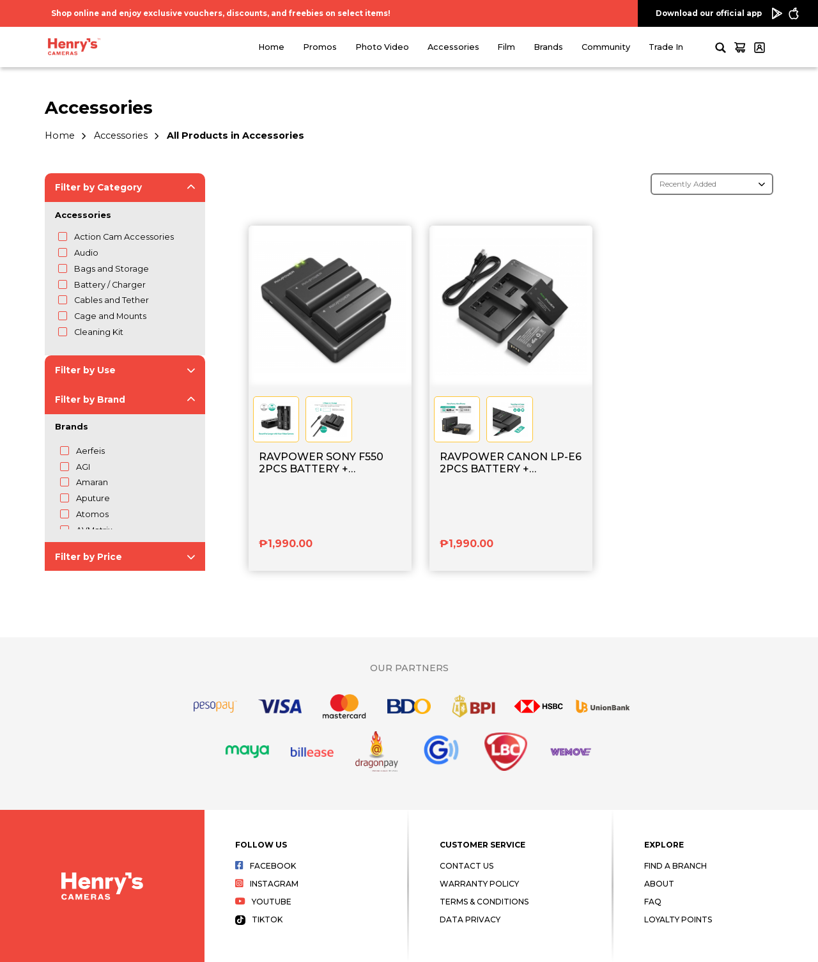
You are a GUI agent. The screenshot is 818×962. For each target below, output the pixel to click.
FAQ (652, 901)
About (659, 883)
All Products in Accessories (235, 135)
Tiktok (258, 919)
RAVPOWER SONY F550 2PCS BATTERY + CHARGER (321, 463)
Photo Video (382, 47)
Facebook (265, 866)
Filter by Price (88, 557)
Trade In (666, 47)
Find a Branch (675, 866)
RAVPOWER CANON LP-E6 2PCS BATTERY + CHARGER (511, 463)
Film (506, 47)
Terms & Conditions (484, 901)
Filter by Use (85, 370)
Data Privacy (470, 919)
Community (606, 47)
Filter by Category (98, 187)
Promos (320, 47)
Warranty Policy (479, 883)
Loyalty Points (678, 919)
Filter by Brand (90, 399)
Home (271, 47)
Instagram (266, 883)
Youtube (263, 901)
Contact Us (466, 866)
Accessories (453, 47)
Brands (548, 47)
